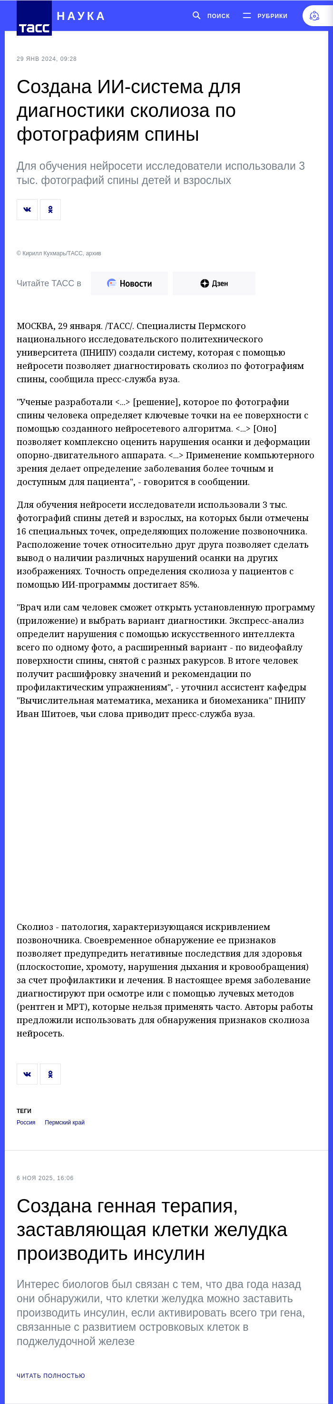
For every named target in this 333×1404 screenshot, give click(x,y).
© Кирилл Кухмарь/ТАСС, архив (59, 253)
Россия (26, 1123)
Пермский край (65, 1123)
